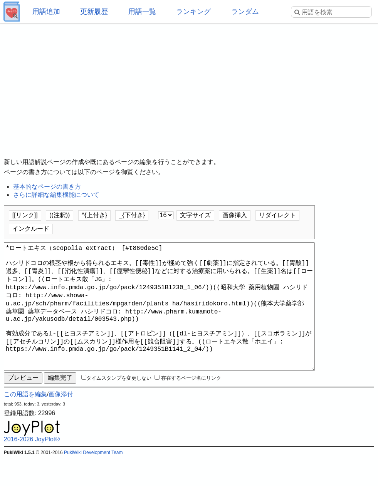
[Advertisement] (189, 85)
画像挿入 (234, 215)
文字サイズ (195, 215)
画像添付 (61, 422)
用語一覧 (142, 11)
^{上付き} (94, 215)
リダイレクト (277, 215)
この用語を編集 (25, 422)
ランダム (245, 11)
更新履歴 (94, 11)
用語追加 (46, 11)
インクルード (30, 228)
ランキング (193, 11)
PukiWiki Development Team (93, 480)
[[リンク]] (25, 215)
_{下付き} (132, 215)
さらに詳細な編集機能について (56, 194)
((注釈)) (59, 215)
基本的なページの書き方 (47, 186)
